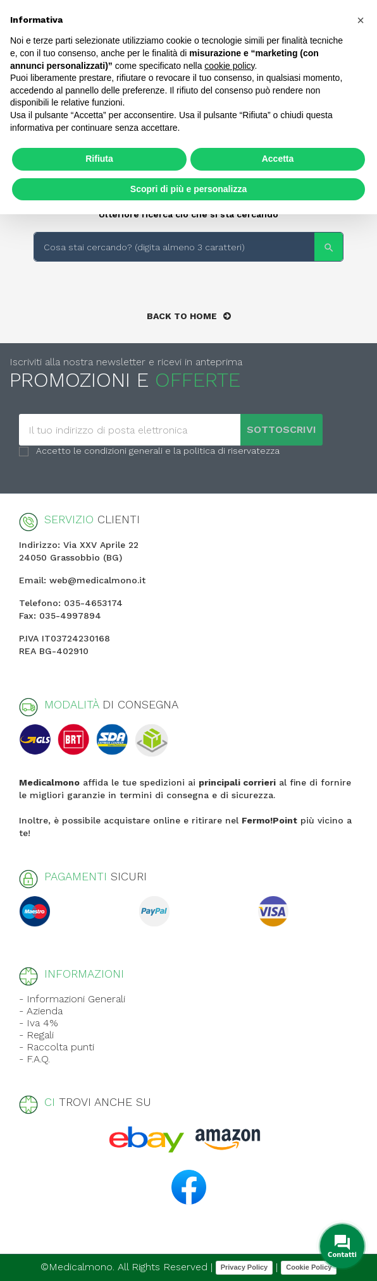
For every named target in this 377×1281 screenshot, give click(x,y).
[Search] (188, 247)
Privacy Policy (244, 1267)
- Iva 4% (38, 1023)
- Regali (36, 1035)
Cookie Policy (308, 1267)
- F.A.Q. (34, 1059)
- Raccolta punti (56, 1047)
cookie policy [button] (229, 66)
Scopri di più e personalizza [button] (188, 189)
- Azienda (41, 1011)
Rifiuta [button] (99, 159)
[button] (360, 20)
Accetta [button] (278, 159)
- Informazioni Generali (72, 999)
